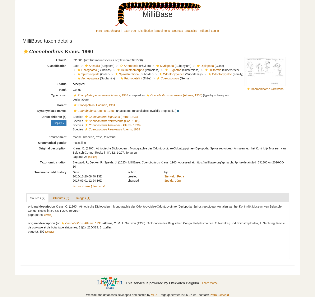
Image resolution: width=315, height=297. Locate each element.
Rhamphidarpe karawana (267, 89)
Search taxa (112, 30)
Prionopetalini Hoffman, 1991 (94, 105)
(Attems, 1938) (173, 95)
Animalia (92, 66)
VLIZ (154, 295)
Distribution (145, 30)
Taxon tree (129, 30)
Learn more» (210, 282)
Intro (99, 30)
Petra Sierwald (219, 295)
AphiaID (60, 60)
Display (59, 123)
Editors (204, 30)
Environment (57, 137)
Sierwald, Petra (174, 176)
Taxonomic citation (53, 162)
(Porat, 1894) (111, 117)
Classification (56, 66)
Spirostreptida (88, 74)
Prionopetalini (130, 78)
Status (61, 84)
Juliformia (212, 70)
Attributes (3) (60, 198)
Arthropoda (128, 66)
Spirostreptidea (126, 74)
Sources (177, 30)
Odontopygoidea (171, 74)
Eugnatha (172, 70)
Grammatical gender (52, 142)
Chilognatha (87, 70)
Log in (215, 30)
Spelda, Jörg (172, 180)
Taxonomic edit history (50, 172)
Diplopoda (205, 66)
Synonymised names (51, 110)
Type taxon (58, 95)
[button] (26, 51)
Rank (62, 89)
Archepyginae (88, 78)
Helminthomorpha (130, 70)
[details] (92, 157)
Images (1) (83, 198)
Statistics (191, 30)
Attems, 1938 (100, 95)
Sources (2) (37, 198)
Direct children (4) (54, 117)
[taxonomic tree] (82, 186)
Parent (61, 105)
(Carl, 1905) (112, 121)
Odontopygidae (219, 74)
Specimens (162, 30)
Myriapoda (164, 66)
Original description (52, 148)
